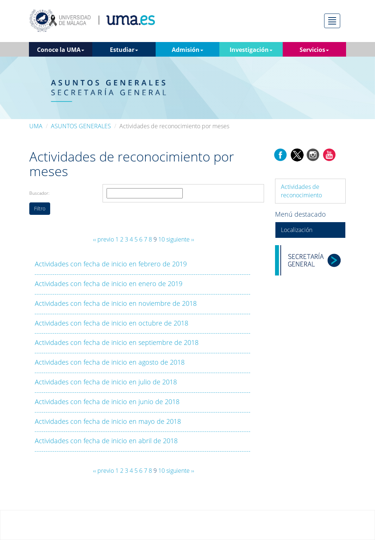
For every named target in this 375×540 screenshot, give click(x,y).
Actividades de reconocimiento (301, 191)
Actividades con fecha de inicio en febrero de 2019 (111, 263)
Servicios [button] (314, 50)
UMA (35, 126)
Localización (296, 230)
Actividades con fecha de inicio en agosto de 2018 (110, 362)
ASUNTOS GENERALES (81, 126)
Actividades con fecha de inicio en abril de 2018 (106, 440)
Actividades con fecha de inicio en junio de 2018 (107, 401)
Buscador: (39, 193)
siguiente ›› (180, 239)
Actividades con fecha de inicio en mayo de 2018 (108, 421)
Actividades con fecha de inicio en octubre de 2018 (111, 323)
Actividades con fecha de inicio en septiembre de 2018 (116, 342)
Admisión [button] (187, 50)
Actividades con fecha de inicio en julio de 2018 (106, 381)
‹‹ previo (103, 239)
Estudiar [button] (124, 50)
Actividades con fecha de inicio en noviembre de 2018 (116, 303)
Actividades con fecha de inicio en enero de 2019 (108, 283)
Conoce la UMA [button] (60, 50)
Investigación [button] (251, 50)
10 (161, 239)
